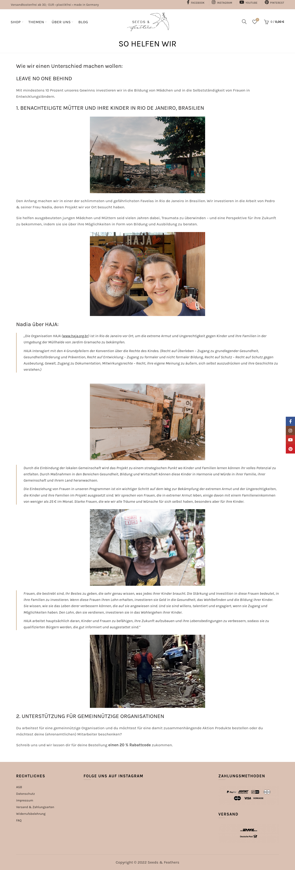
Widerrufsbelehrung (31, 814)
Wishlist (257, 19)
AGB (19, 787)
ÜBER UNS (61, 22)
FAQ (19, 820)
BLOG (83, 22)
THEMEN (36, 22)
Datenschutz (25, 794)
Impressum (24, 800)
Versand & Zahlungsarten (35, 807)
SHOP (16, 22)
